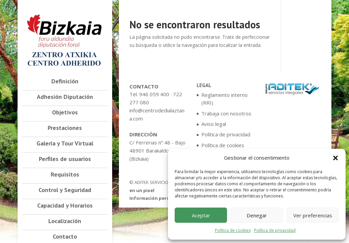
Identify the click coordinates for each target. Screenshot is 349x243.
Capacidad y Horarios (65, 206)
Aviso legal (213, 123)
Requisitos (65, 175)
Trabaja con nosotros (226, 113)
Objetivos (65, 113)
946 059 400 (154, 94)
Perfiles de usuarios (65, 160)
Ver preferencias (312, 215)
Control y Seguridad (65, 191)
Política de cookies (233, 230)
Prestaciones (65, 129)
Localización (64, 222)
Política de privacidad (275, 230)
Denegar (257, 215)
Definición (64, 82)
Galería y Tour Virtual (64, 144)
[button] (335, 158)
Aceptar (201, 215)
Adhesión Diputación (65, 97)
